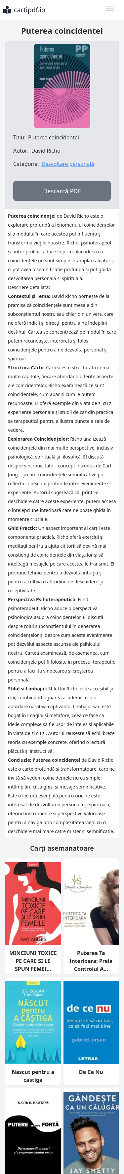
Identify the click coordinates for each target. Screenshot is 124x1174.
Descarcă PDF (62, 191)
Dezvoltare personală (67, 163)
